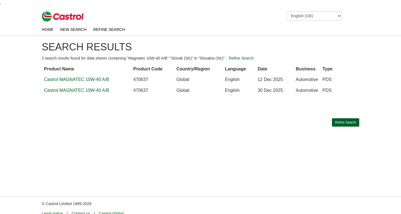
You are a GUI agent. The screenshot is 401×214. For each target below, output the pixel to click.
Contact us (81, 203)
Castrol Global (111, 203)
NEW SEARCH (73, 29)
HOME (47, 29)
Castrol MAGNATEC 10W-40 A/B (76, 79)
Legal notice (52, 203)
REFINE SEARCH (109, 29)
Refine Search (241, 58)
